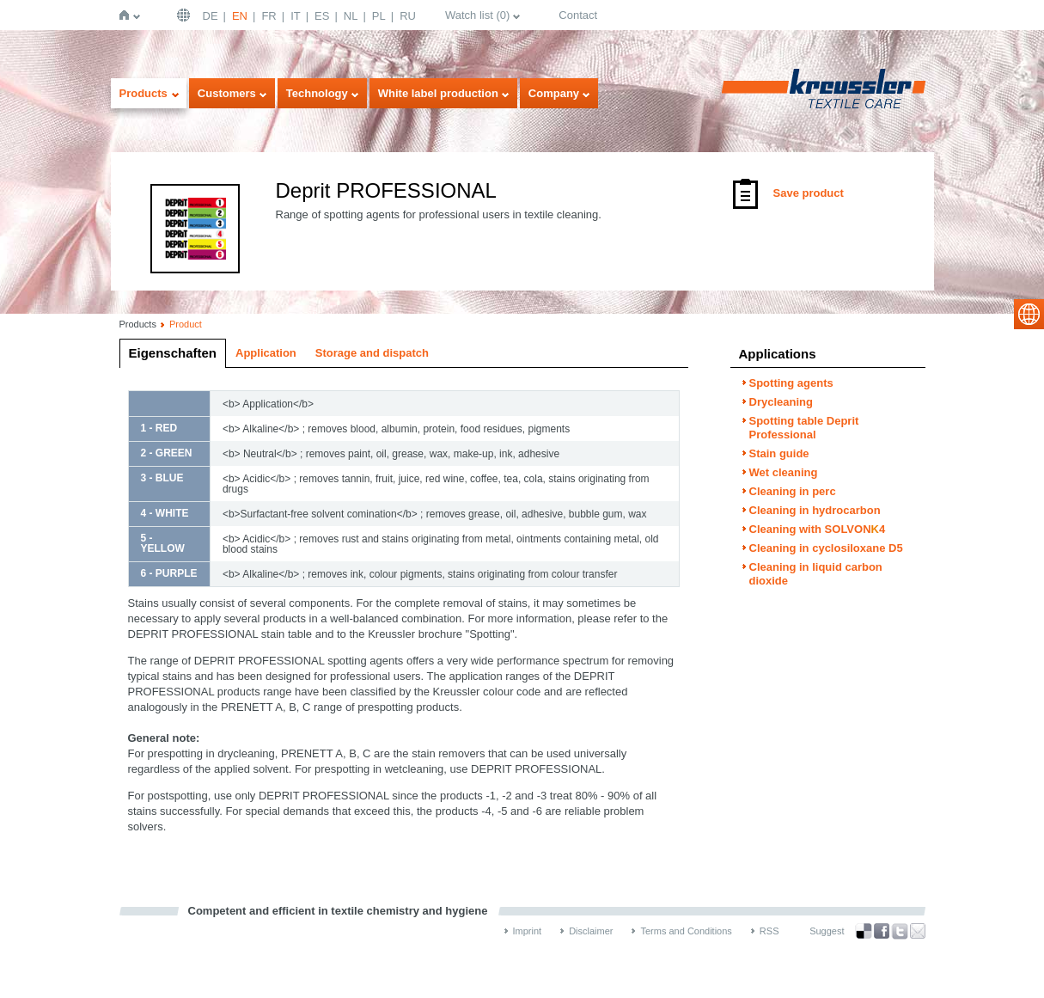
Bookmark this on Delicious (863, 931)
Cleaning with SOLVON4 (817, 529)
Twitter (899, 931)
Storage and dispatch (372, 352)
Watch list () (477, 15)
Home (127, 15)
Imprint (527, 931)
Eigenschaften (173, 353)
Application (265, 352)
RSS (769, 931)
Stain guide (779, 453)
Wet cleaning (783, 472)
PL (379, 15)
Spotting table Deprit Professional (804, 427)
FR (268, 15)
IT (295, 15)
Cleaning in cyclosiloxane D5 (826, 548)
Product (185, 324)
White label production (438, 93)
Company (553, 93)
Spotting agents (791, 383)
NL (351, 15)
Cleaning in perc (792, 491)
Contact (578, 15)
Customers (227, 93)
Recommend (917, 931)
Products (143, 93)
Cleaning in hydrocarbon (815, 510)
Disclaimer (591, 931)
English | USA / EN (185, 15)
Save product (808, 193)
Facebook (881, 931)
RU (408, 15)
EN (239, 15)
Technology (317, 93)
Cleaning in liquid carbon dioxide (815, 573)
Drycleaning (781, 401)
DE (210, 15)
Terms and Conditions (685, 931)
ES (321, 15)
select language (1029, 314)
